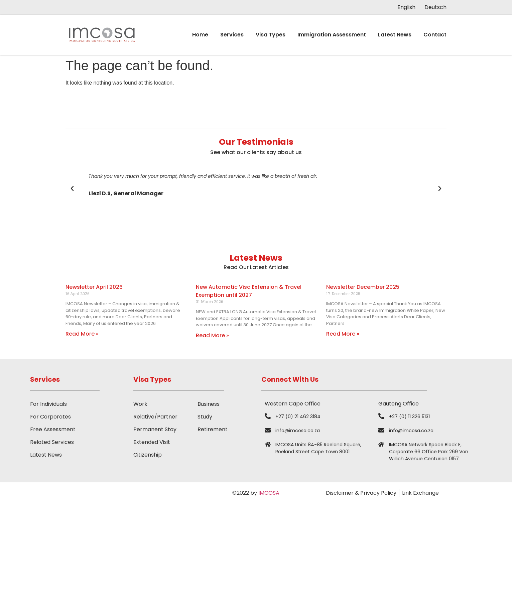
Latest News (394, 34)
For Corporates (50, 417)
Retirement (213, 429)
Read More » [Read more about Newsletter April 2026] (82, 334)
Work (140, 404)
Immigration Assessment (331, 34)
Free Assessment (53, 429)
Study (205, 417)
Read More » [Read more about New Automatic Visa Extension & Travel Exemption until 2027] (212, 335)
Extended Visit (151, 442)
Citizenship (147, 455)
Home (200, 34)
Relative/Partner (155, 417)
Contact (434, 34)
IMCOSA (268, 493)
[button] (72, 188)
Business (209, 404)
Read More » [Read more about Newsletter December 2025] (342, 334)
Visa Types (270, 34)
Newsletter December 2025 (362, 287)
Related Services (52, 442)
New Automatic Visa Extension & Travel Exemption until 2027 (248, 291)
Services (232, 34)
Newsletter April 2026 (94, 287)
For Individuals (48, 404)
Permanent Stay (154, 429)
